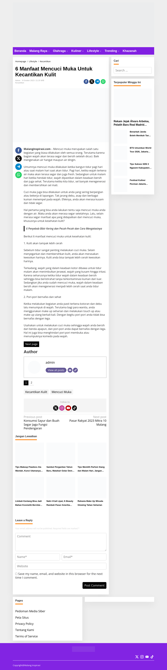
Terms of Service (26, 636)
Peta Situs (22, 617)
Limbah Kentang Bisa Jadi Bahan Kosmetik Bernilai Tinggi (28, 503)
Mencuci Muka (61, 392)
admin (50, 362)
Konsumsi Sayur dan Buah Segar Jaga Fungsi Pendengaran (43, 422)
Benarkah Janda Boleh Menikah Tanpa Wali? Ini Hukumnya (140, 134)
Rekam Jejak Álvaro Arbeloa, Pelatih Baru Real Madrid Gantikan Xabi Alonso (131, 123)
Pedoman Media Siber (30, 611)
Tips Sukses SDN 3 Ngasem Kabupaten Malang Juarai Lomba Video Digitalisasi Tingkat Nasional (140, 166)
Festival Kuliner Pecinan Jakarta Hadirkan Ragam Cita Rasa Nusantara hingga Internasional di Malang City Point (140, 182)
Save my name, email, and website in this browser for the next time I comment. (59, 575)
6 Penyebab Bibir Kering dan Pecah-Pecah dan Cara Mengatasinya (64, 228)
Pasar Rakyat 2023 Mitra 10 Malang (86, 420)
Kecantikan (19, 83)
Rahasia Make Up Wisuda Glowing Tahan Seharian (90, 503)
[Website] (75, 370)
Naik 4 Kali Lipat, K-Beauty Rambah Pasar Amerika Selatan (59, 503)
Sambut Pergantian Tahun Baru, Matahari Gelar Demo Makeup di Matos (60, 469)
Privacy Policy (24, 624)
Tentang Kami (24, 630)
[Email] (70, 370)
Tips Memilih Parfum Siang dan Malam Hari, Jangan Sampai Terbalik (91, 469)
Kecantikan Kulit (36, 392)
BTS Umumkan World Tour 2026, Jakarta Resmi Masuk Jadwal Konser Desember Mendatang (140, 150)
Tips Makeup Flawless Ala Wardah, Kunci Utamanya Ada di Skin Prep (28, 469)
